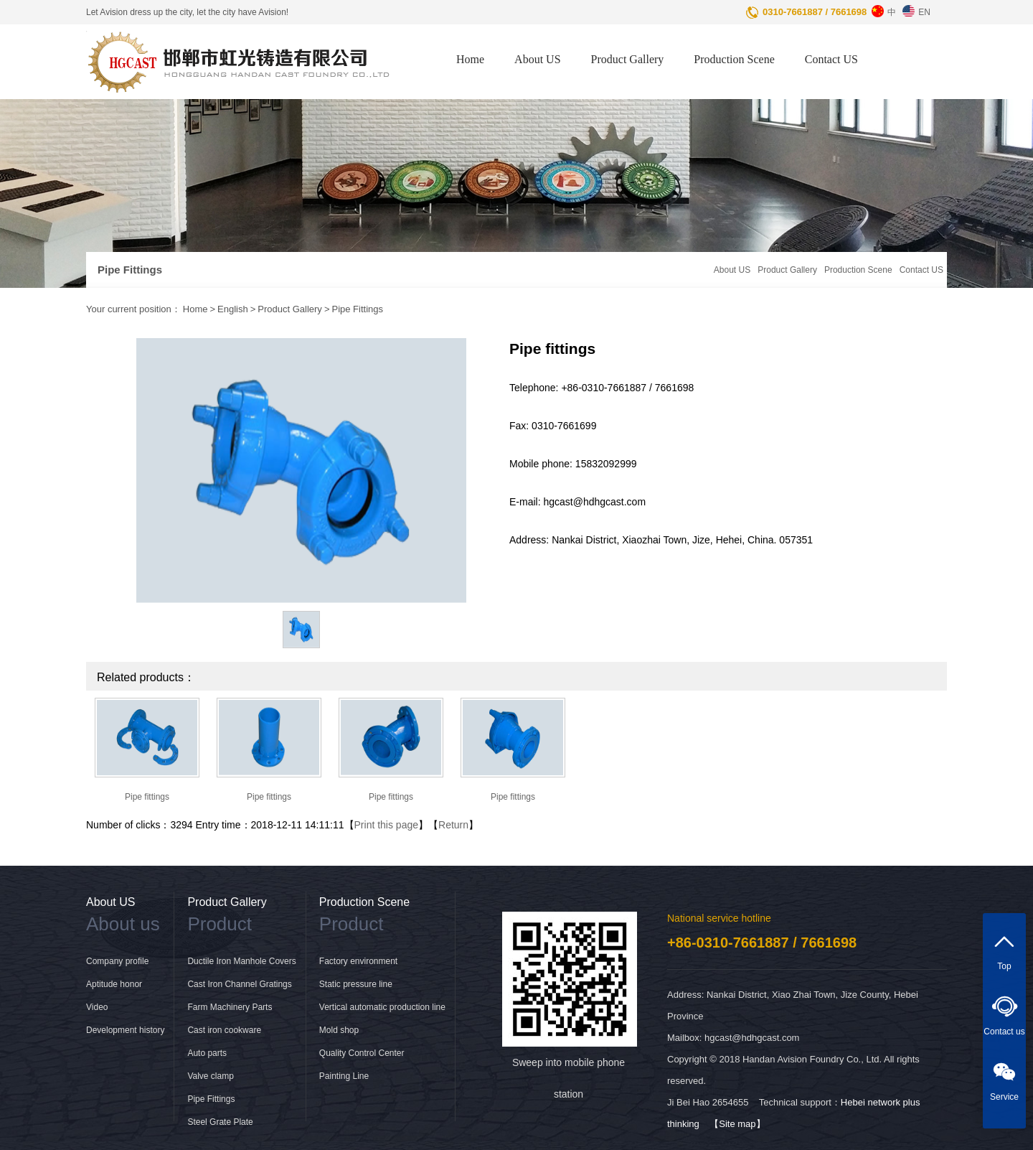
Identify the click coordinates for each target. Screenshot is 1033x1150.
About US (537, 59)
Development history (125, 1030)
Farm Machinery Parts (229, 1007)
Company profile (117, 961)
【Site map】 (737, 1123)
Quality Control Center (362, 1053)
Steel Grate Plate (220, 1122)
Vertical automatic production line (382, 1007)
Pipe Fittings (357, 309)
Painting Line (344, 1076)
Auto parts (207, 1053)
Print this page (386, 825)
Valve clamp (210, 1076)
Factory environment (358, 961)
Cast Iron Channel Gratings (239, 984)
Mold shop (339, 1030)
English (232, 309)
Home (470, 59)
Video (97, 1007)
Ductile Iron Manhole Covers (241, 961)
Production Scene (734, 59)
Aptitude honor (114, 984)
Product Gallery (627, 59)
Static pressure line (355, 984)
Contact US (831, 59)
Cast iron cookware (224, 1030)
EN (914, 8)
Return (453, 825)
